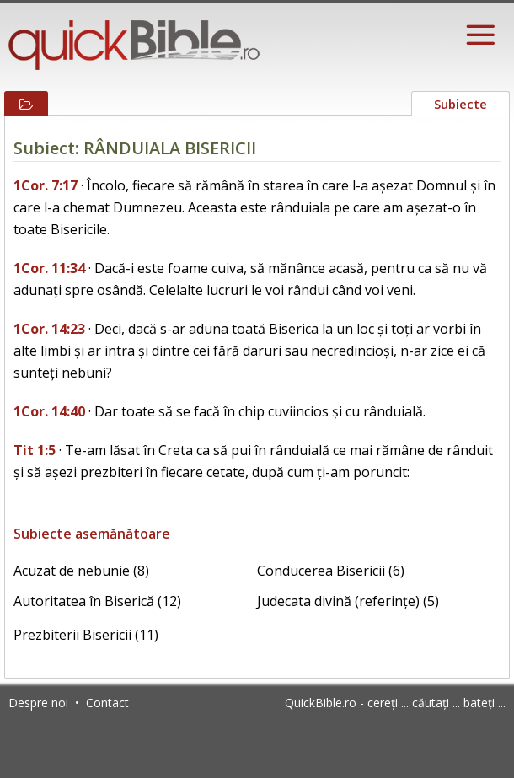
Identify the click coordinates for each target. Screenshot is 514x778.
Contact (107, 703)
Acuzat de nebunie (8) (81, 570)
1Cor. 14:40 (49, 411)
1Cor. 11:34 (49, 268)
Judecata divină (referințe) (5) (348, 601)
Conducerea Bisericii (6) (330, 570)
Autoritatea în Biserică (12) (97, 601)
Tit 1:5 (34, 450)
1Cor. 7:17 (45, 185)
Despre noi (38, 703)
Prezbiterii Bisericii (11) (85, 634)
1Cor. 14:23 (49, 328)
